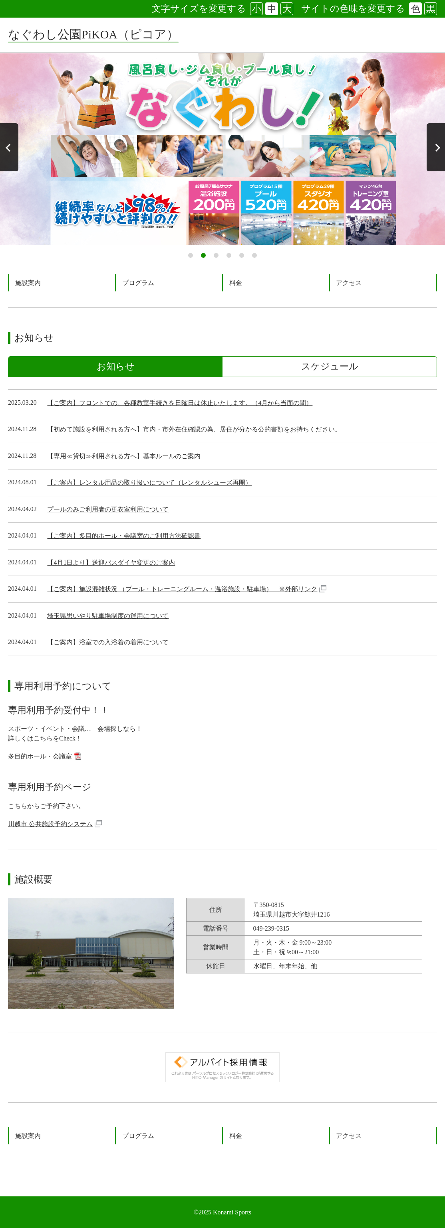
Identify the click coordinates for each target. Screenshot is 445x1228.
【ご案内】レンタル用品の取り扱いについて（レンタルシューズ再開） (149, 482)
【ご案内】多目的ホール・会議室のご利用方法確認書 (124, 535)
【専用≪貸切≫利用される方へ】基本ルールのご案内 (124, 456)
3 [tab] (216, 255)
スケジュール (329, 366)
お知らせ (116, 366)
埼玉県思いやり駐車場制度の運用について (108, 615)
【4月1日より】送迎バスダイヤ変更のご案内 (111, 562)
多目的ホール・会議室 (44, 757)
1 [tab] (190, 255)
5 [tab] (241, 255)
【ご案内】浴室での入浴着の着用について (108, 642)
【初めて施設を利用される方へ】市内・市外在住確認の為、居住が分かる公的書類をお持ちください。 (194, 429)
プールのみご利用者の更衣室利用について (108, 509)
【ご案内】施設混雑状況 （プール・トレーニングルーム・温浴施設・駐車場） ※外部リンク (186, 590)
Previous (9, 147)
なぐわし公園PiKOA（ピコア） (93, 34)
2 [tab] (203, 255)
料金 (235, 282)
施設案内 (28, 282)
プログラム (138, 282)
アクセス (349, 282)
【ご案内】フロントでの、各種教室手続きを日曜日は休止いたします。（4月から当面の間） (179, 402)
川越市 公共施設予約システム (54, 824)
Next (436, 147)
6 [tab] (254, 255)
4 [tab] (228, 255)
